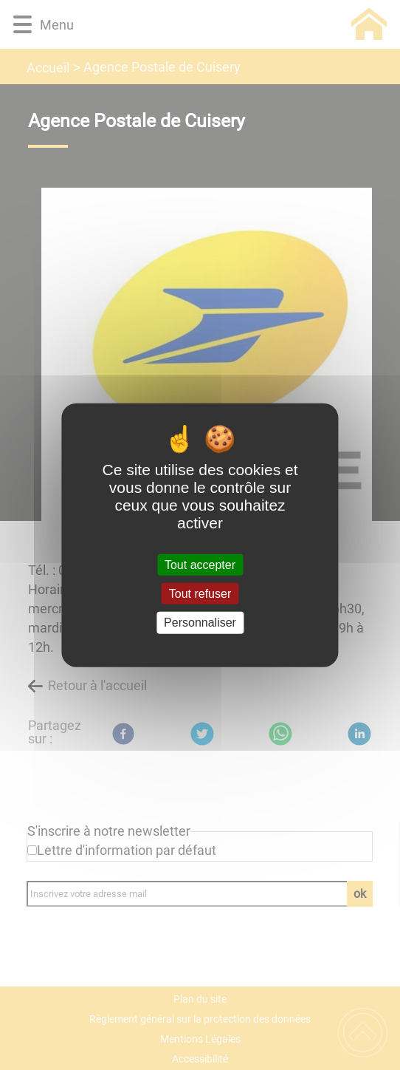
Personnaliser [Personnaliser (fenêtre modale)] (200, 622)
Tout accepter (200, 565)
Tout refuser (200, 593)
